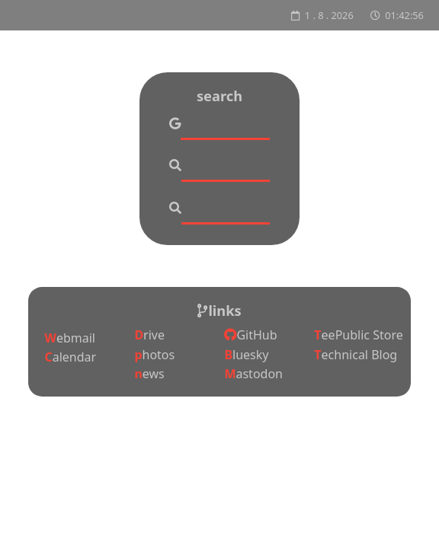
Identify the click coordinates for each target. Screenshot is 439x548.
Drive (149, 335)
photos (154, 354)
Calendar (70, 357)
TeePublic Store (358, 335)
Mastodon (253, 373)
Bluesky (246, 354)
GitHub (250, 335)
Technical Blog (355, 354)
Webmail (69, 338)
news (149, 373)
